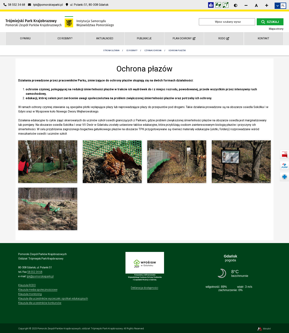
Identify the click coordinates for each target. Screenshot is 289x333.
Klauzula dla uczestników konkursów (39, 302)
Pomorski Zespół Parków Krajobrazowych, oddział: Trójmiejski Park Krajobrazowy (80, 328)
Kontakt (263, 38)
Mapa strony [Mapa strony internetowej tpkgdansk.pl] (276, 28)
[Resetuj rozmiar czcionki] (256, 5)
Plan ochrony (184, 38)
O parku (25, 38)
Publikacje (144, 38)
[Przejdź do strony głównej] (60, 21)
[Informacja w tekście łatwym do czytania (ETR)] (211, 5)
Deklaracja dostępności (144, 287)
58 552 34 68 (34, 271)
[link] (280, 6)
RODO (223, 38)
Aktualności (104, 38)
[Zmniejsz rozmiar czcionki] (246, 5)
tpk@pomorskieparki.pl (40, 276)
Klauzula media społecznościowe (37, 289)
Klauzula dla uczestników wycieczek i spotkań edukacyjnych (53, 298)
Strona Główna (111, 50)
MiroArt (264, 328)
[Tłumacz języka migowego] (219, 5)
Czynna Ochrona (152, 50)
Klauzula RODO (27, 285)
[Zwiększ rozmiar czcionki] (267, 5)
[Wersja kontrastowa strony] (235, 5)
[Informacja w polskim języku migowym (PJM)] (226, 5)
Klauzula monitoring (30, 294)
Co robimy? (65, 38)
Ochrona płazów (177, 50)
